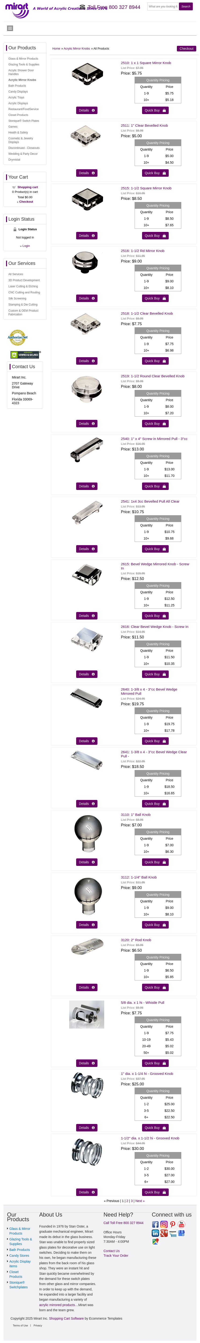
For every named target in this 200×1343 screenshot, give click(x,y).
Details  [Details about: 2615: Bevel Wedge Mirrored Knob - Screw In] (87, 615)
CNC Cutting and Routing (24, 292)
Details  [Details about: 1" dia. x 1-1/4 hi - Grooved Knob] (87, 1127)
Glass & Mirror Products (23, 58)
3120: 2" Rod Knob (136, 940)
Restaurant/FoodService (23, 109)
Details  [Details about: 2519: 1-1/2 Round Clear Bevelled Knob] (87, 423)
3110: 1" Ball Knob (135, 815)
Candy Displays (18, 91)
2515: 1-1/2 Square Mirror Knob (146, 188)
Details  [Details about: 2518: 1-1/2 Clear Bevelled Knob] (87, 361)
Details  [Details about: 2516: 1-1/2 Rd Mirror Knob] (87, 298)
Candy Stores (19, 1255)
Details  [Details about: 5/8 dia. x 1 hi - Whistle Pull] (87, 1063)
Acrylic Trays (16, 97)
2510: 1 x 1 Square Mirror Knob (146, 63)
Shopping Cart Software (66, 1318)
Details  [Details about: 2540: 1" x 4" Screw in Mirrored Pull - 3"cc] (87, 486)
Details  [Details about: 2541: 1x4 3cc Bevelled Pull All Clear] (87, 549)
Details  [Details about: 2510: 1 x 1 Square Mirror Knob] (87, 110)
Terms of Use (20, 1325)
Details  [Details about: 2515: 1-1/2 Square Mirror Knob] (87, 235)
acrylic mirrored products (57, 1305)
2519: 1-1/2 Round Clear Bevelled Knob (152, 376)
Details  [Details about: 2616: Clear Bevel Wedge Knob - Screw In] (87, 674)
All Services (15, 274)
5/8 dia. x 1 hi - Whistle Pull (142, 1003)
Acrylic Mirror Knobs (77, 48)
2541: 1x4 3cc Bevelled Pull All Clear (150, 501)
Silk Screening (17, 298)
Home (56, 48)
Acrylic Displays (18, 103)
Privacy (38, 1325)
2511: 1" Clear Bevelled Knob (144, 125)
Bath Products (17, 85)
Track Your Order (116, 1255)
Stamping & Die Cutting (23, 304)
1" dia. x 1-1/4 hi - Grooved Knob (147, 1074)
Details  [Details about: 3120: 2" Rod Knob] (87, 987)
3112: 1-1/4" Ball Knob (139, 877)
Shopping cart (28, 187)
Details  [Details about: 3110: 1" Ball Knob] (87, 862)
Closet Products (18, 115)
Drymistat (14, 159)
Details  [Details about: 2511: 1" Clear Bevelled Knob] (87, 173)
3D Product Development (24, 280)
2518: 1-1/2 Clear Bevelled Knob (147, 313)
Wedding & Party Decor (23, 153)
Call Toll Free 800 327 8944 (123, 1223)
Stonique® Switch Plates (23, 120)
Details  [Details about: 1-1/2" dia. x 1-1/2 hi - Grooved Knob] (87, 1192)
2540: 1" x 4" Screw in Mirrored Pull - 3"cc (154, 439)
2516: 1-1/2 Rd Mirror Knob (142, 251)
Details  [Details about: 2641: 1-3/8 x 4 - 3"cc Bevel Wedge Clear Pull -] (87, 803)
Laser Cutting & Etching (23, 286)
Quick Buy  (155, 110)
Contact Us (112, 1251)
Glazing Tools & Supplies (23, 64)
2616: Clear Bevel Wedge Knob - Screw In (154, 627)
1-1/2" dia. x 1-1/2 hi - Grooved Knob (150, 1138)
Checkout (186, 48)
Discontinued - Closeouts (23, 148)
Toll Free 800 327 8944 (114, 7)
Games (13, 126)
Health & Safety (18, 132)
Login (26, 246)
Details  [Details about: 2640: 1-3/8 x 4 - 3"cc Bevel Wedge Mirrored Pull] (87, 741)
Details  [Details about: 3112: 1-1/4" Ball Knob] (87, 924)
